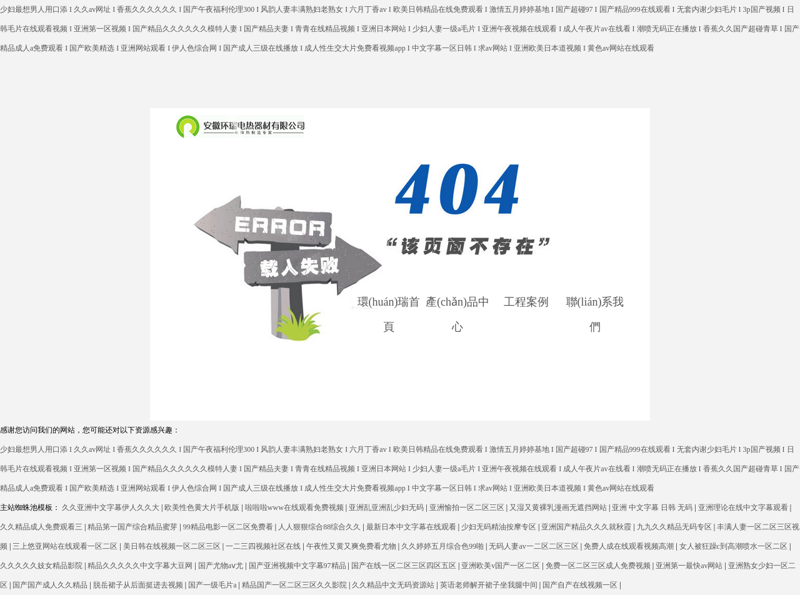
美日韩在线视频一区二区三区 (172, 546)
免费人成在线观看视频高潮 (630, 546)
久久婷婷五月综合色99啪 (443, 546)
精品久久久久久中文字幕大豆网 (141, 565)
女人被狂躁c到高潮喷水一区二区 (734, 546)
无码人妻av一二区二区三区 (534, 546)
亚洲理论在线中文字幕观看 (744, 507)
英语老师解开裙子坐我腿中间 (489, 585)
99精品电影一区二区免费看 (229, 526)
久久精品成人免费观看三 (42, 526)
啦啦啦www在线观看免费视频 (295, 507)
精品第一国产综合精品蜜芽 (133, 526)
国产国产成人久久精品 (50, 585)
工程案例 (526, 302)
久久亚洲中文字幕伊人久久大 (111, 507)
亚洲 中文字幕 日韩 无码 (653, 507)
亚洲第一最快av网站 (690, 565)
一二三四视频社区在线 (264, 546)
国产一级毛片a (213, 585)
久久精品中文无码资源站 (394, 585)
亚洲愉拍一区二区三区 (467, 507)
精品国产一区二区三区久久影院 (295, 585)
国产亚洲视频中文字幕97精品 (298, 565)
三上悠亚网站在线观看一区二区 (65, 546)
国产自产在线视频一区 (580, 585)
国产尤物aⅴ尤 (221, 565)
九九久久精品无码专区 (675, 526)
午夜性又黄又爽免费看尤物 (352, 546)
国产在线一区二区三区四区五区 (404, 565)
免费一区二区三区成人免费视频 (599, 565)
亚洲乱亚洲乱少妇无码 (387, 507)
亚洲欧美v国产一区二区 (501, 565)
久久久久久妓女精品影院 (42, 565)
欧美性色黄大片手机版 (202, 507)
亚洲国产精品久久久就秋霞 (587, 526)
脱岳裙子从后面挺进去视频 (139, 585)
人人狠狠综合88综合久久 (320, 526)
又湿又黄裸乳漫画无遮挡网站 (559, 507)
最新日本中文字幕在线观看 (412, 526)
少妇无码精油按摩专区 (499, 526)
